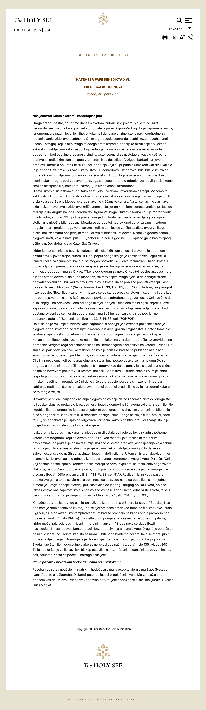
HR (112, 55)
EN (88, 55)
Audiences (31, 30)
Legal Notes (84, 699)
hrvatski (176, 30)
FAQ (70, 699)
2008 (46, 30)
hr (17, 30)
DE (80, 55)
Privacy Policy (125, 699)
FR (104, 55)
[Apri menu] (188, 20)
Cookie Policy (104, 699)
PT (127, 55)
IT (119, 55)
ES (96, 55)
